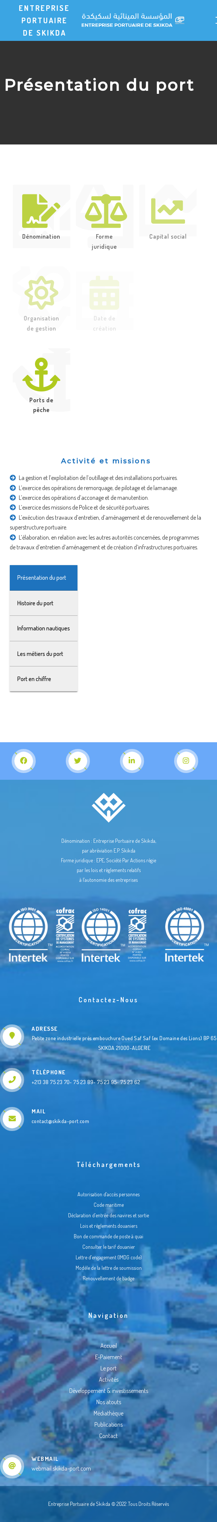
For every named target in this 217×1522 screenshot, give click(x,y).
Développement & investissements (108, 1390)
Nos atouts (108, 1402)
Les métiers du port (43, 653)
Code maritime (109, 1205)
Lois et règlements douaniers (108, 1226)
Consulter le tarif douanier (108, 1247)
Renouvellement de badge (108, 1278)
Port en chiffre (37, 679)
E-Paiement (108, 1357)
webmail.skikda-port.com (61, 1468)
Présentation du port (44, 577)
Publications (108, 1424)
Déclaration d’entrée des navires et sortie (108, 1215)
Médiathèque (108, 1413)
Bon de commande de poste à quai (108, 1236)
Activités (108, 1379)
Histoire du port (38, 603)
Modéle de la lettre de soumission (109, 1268)
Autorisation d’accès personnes (108, 1194)
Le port (108, 1368)
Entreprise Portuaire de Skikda (44, 20)
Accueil (108, 1345)
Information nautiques (46, 628)
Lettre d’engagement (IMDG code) (109, 1257)
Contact (108, 1435)
